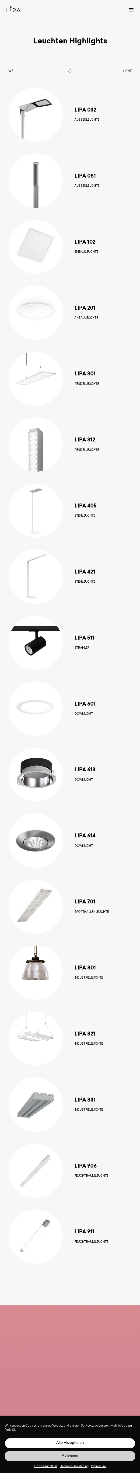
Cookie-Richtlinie (45, 1466)
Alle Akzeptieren (70, 1443)
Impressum (98, 1466)
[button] (127, 9)
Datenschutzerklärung (74, 1466)
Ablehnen (70, 1456)
